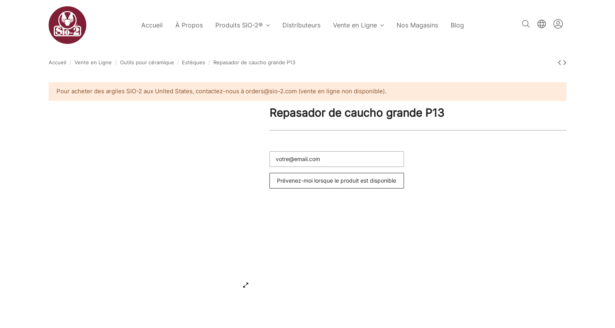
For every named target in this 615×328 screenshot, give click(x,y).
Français (541, 24)
